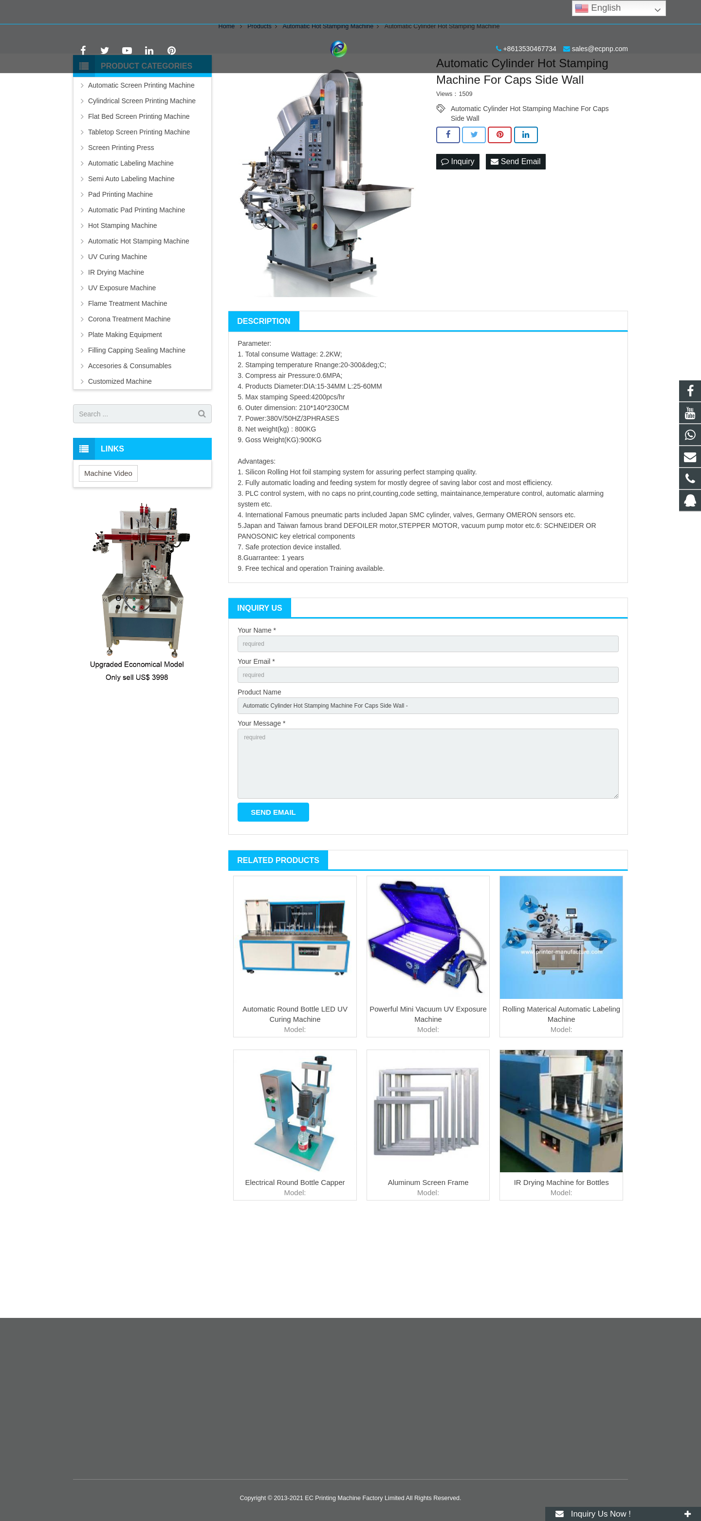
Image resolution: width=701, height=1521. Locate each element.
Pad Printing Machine (120, 267)
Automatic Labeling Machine (131, 236)
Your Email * (256, 737)
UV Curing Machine (117, 330)
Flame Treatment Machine (127, 376)
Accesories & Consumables (129, 439)
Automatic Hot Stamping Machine (138, 314)
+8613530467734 (106, 12)
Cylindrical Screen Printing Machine (142, 174)
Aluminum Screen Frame (428, 1275)
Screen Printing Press (121, 221)
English (598, 8)
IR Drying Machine (116, 345)
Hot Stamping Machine (122, 298)
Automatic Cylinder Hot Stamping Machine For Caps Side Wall (530, 182)
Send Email (515, 235)
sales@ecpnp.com (177, 12)
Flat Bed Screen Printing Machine (139, 189)
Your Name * (257, 703)
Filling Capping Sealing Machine (136, 423)
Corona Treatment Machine (129, 392)
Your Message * (261, 804)
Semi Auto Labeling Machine (131, 252)
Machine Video (108, 546)
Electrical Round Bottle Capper (295, 1275)
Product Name (259, 770)
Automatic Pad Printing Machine (136, 283)
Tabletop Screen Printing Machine (139, 205)
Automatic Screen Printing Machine (141, 158)
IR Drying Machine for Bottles (561, 1275)
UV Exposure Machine (122, 361)
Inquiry (457, 235)
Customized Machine (120, 454)
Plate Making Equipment (125, 408)
